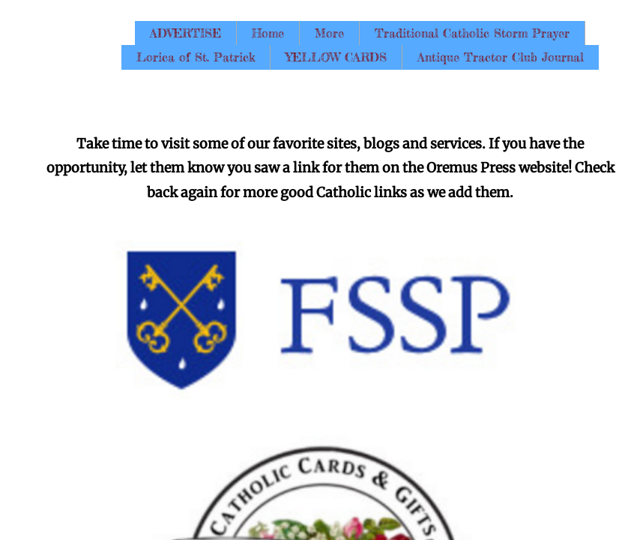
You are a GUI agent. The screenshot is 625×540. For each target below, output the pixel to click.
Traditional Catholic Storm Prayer (472, 33)
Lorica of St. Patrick (195, 57)
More (329, 33)
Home (268, 33)
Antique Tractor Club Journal (500, 57)
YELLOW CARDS (336, 57)
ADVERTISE (185, 33)
